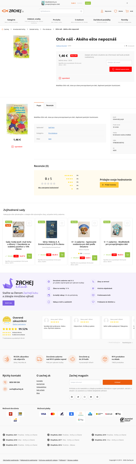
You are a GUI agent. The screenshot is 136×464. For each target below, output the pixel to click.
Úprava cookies (72, 458)
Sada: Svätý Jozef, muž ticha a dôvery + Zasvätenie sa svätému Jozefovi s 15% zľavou (18, 246)
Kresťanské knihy (19, 30)
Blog (38, 391)
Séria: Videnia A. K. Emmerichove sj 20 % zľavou (51, 243)
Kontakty (40, 378)
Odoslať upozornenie (121, 69)
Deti (49, 139)
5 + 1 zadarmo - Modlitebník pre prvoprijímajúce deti (116, 243)
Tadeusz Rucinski (61, 46)
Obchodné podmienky (11, 458)
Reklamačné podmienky (28, 458)
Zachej (6, 30)
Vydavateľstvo (41, 385)
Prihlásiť (117, 380)
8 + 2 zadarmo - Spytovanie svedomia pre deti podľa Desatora (84, 244)
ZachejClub (41, 381)
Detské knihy (34, 30)
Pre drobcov (47, 30)
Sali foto (51, 128)
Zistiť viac (8, 301)
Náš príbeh (41, 388)
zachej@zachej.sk (16, 386)
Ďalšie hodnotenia (19, 322)
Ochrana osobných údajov (48, 458)
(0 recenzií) (131, 46)
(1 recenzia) (86, 254)
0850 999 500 (14, 380)
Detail (88, 3)
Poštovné (62, 458)
